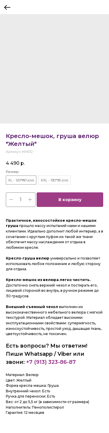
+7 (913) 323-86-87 (51, 362)
